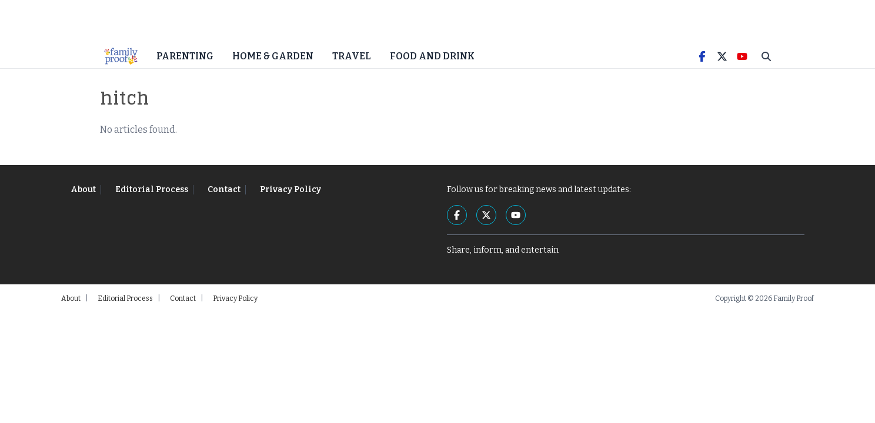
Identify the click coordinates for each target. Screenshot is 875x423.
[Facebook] (702, 64)
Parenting (184, 64)
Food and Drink (432, 64)
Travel (351, 64)
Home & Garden (272, 64)
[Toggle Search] (766, 64)
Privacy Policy (290, 198)
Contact (224, 198)
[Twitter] (722, 64)
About (83, 198)
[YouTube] (742, 64)
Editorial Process (151, 198)
